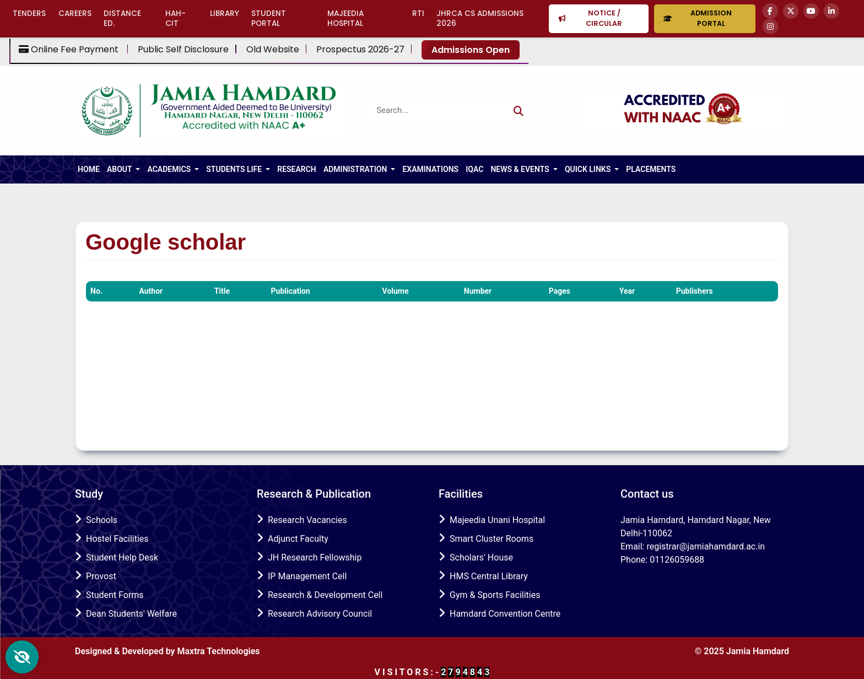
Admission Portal (697, 18)
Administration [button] (356, 169)
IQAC (474, 169)
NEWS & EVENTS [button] (520, 169)
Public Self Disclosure (183, 50)
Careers (74, 13)
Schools (101, 520)
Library (224, 13)
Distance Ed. (122, 18)
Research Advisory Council (320, 613)
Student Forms (115, 595)
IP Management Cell (307, 576)
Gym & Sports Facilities (495, 595)
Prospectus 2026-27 (360, 50)
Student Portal (268, 18)
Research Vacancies (307, 520)
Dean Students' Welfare (131, 613)
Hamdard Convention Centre (505, 613)
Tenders (29, 13)
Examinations (430, 169)
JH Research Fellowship (314, 557)
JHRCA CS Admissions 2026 (479, 18)
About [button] (120, 169)
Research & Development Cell (325, 595)
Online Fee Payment (70, 50)
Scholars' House (481, 557)
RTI (418, 13)
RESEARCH (296, 169)
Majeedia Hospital (345, 18)
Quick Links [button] (589, 169)
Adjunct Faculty (298, 539)
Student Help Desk (122, 557)
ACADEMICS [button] (169, 169)
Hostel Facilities (117, 539)
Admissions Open (470, 50)
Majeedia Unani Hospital (497, 520)
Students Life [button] (234, 169)
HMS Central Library (489, 576)
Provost (101, 576)
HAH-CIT (175, 18)
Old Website (272, 50)
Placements (651, 169)
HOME (89, 169)
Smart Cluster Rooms (491, 539)
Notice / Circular (591, 18)
